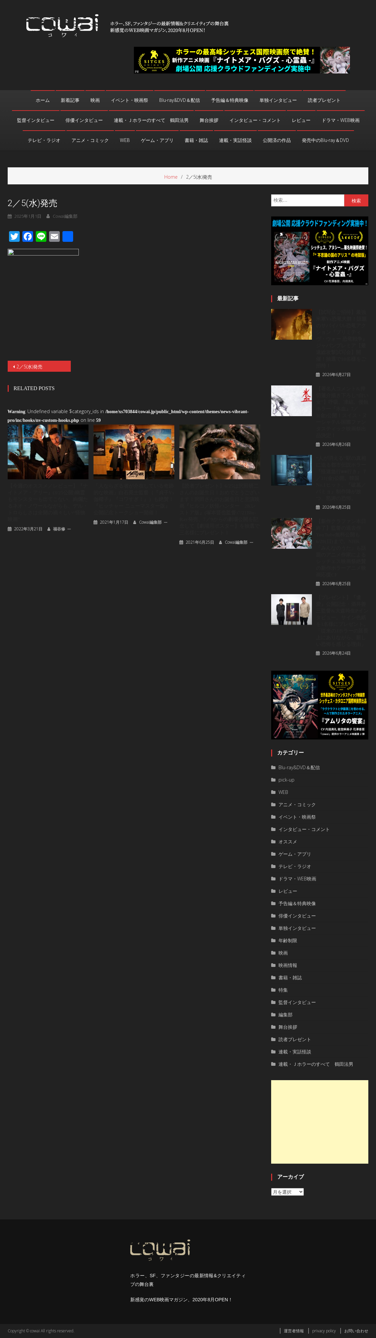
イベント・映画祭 (129, 100)
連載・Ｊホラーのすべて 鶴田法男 (151, 120)
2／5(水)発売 (29, 366)
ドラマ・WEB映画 (341, 120)
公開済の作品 (277, 140)
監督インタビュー (35, 120)
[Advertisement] (320, 1122)
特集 (283, 990)
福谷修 (59, 529)
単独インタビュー (278, 100)
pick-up (286, 780)
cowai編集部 (150, 522)
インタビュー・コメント (255, 120)
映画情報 (287, 965)
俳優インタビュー (84, 120)
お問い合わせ (356, 1331)
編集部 (285, 1014)
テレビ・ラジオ (44, 140)
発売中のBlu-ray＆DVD (325, 140)
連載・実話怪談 (235, 140)
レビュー (301, 120)
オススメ (287, 841)
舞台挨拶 (209, 120)
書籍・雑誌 (196, 140)
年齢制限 (287, 940)
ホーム (43, 100)
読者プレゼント (324, 100)
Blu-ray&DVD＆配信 (179, 100)
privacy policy (324, 1331)
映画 (95, 100)
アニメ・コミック (90, 140)
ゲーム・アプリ (157, 140)
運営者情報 (294, 1331)
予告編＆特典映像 (229, 100)
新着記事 (70, 100)
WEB (125, 140)
